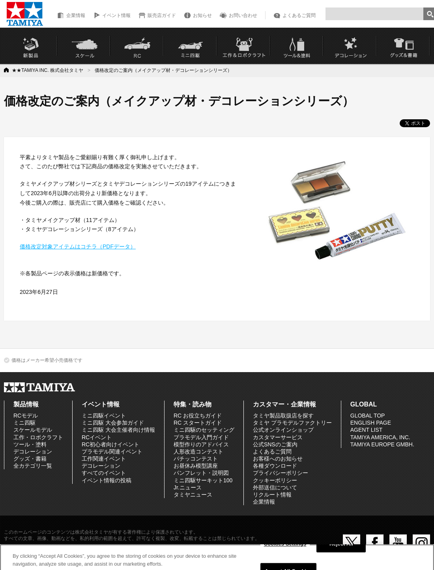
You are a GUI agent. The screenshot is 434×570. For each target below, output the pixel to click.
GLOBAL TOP (367, 415)
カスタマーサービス (278, 437)
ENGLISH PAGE (370, 423)
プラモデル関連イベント (112, 451)
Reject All (341, 547)
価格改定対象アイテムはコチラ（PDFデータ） (78, 246)
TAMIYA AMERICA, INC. (380, 437)
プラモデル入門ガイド (201, 437)
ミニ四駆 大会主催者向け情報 (118, 430)
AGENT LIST (366, 430)
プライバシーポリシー (280, 473)
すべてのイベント (104, 473)
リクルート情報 (272, 494)
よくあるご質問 (299, 15)
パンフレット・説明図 (201, 473)
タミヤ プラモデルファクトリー (292, 423)
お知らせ (202, 15)
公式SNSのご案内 (275, 444)
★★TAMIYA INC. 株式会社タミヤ (47, 70)
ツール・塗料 (30, 444)
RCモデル (25, 415)
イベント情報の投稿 (106, 480)
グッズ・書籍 (30, 458)
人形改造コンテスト (198, 451)
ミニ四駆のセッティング (204, 430)
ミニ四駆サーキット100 (203, 480)
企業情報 (75, 15)
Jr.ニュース (188, 487)
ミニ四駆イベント (104, 415)
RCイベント (97, 437)
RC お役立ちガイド (198, 415)
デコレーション (32, 451)
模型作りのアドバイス (201, 444)
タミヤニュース (193, 494)
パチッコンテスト (196, 458)
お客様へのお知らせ (278, 458)
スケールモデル (32, 430)
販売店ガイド (162, 15)
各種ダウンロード (275, 466)
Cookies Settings (285, 547)
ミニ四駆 (24, 423)
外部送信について (275, 487)
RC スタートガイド (198, 423)
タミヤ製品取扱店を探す (283, 415)
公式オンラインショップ (283, 430)
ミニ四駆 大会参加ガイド (113, 423)
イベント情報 (116, 15)
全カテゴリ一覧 (32, 466)
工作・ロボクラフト (38, 437)
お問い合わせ (243, 15)
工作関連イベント (104, 458)
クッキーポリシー (275, 480)
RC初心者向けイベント (110, 444)
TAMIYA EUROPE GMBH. (382, 444)
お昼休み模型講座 (196, 466)
